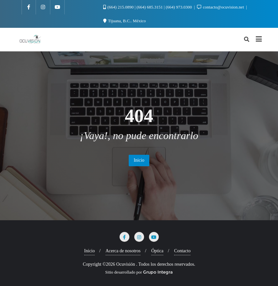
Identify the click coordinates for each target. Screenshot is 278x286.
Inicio (139, 160)
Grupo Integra (158, 272)
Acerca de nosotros (123, 250)
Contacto (182, 250)
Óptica (157, 250)
